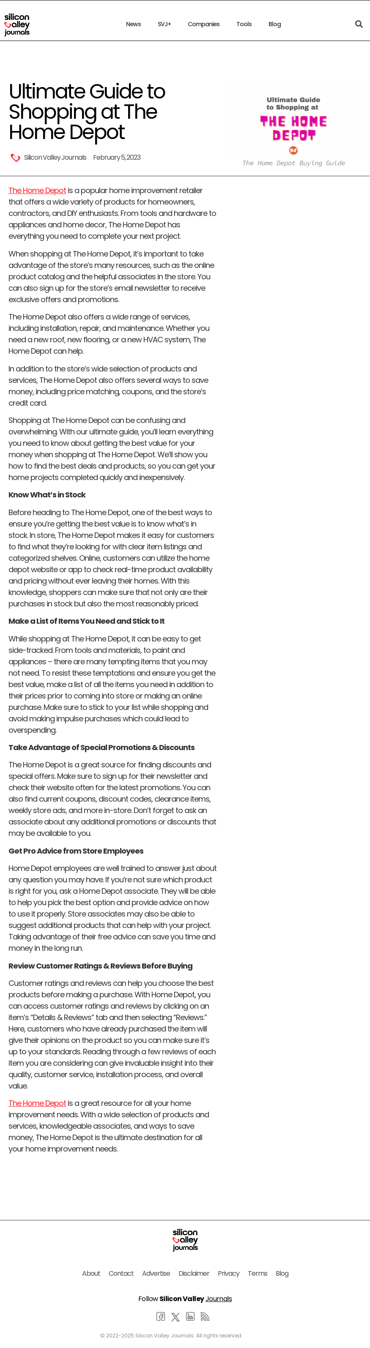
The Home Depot (37, 190)
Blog (275, 24)
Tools (244, 24)
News (133, 24)
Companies (203, 24)
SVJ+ (164, 24)
